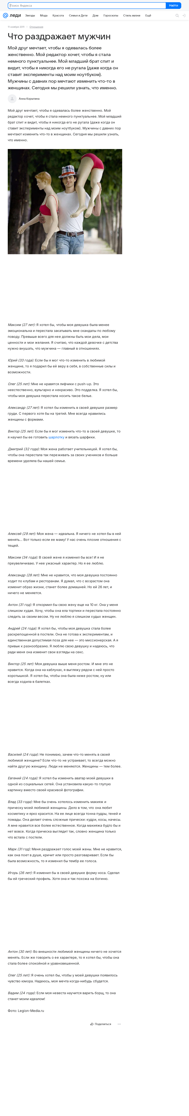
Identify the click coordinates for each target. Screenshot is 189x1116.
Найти (173, 5)
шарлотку (56, 437)
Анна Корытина (29, 98)
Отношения (36, 26)
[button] (65, 202)
